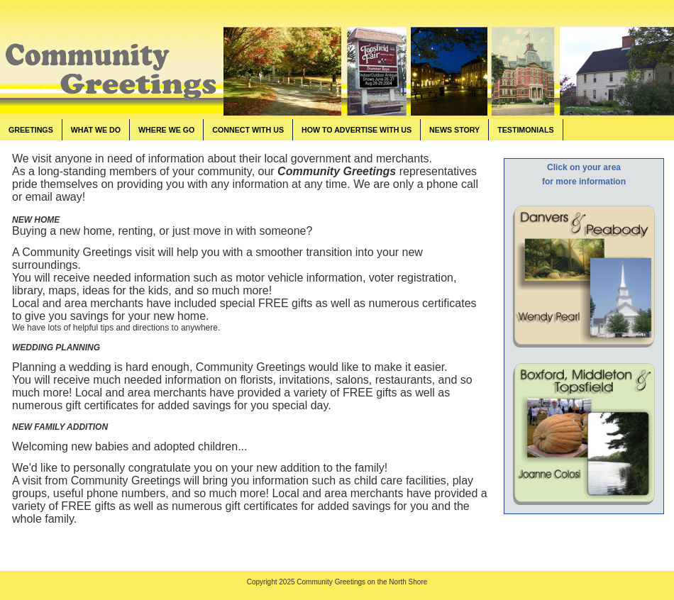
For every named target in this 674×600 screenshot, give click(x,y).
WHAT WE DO (96, 130)
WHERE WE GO (166, 130)
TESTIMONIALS (525, 130)
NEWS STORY (454, 130)
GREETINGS (31, 130)
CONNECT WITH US (248, 130)
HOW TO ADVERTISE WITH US (356, 130)
